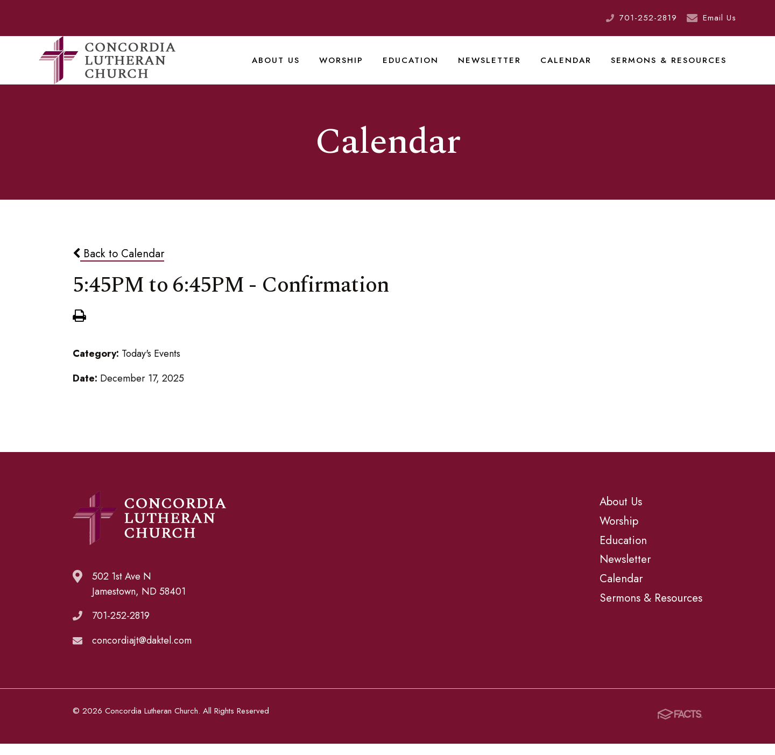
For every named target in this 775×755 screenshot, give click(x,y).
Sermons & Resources (672, 66)
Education (425, 66)
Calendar (573, 66)
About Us (294, 66)
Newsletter (500, 66)
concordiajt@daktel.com (142, 654)
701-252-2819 (648, 18)
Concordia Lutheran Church (107, 67)
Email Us (719, 18)
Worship (357, 66)
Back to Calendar (118, 267)
